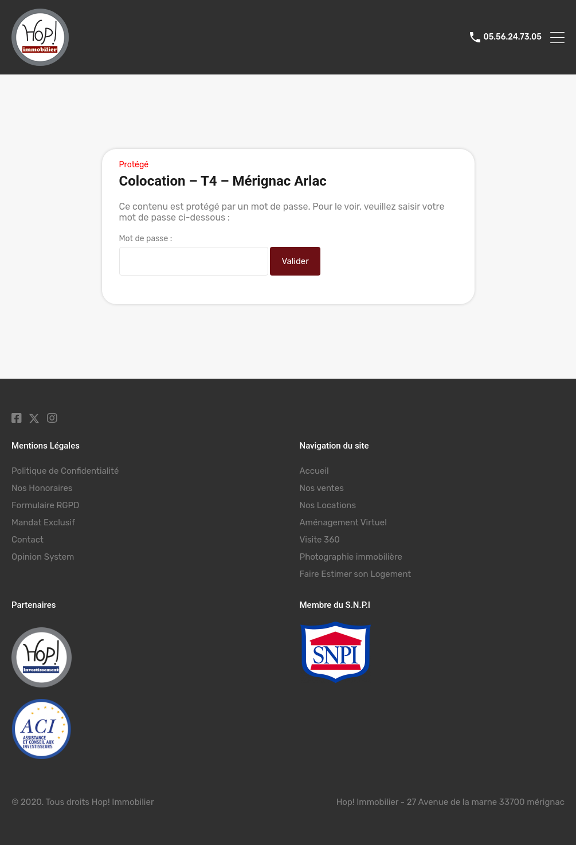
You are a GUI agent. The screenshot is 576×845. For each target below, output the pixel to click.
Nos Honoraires (41, 488)
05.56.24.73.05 (512, 37)
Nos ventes (322, 488)
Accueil (314, 471)
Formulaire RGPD (45, 505)
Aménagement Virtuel (343, 522)
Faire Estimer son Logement (356, 574)
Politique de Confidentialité (65, 471)
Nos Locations (328, 505)
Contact (27, 539)
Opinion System (42, 557)
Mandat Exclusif (43, 522)
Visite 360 (320, 539)
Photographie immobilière (351, 557)
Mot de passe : (193, 255)
